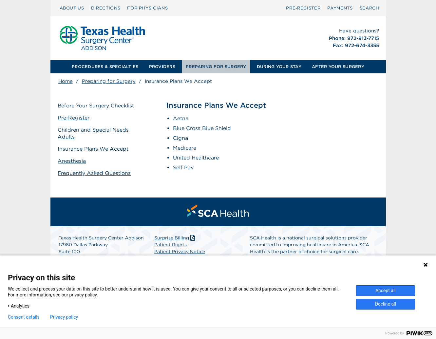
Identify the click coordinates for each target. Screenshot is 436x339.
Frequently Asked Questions (95, 173)
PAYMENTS (339, 8)
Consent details (24, 317)
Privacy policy (64, 317)
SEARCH (369, 8)
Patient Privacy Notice (179, 251)
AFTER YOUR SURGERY (338, 66)
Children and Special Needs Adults (93, 133)
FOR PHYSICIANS (147, 8)
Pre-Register (74, 118)
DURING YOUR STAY (279, 66)
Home (65, 81)
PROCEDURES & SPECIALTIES (105, 66)
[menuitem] (72, 8)
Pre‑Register (303, 8)
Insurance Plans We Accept (93, 148)
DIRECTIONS (106, 8)
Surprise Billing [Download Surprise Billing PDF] (175, 237)
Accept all (385, 290)
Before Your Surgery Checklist (96, 106)
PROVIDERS (162, 66)
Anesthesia (72, 161)
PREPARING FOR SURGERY (216, 66)
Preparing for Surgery (109, 81)
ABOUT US (72, 8)
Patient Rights (170, 244)
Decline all (385, 304)
